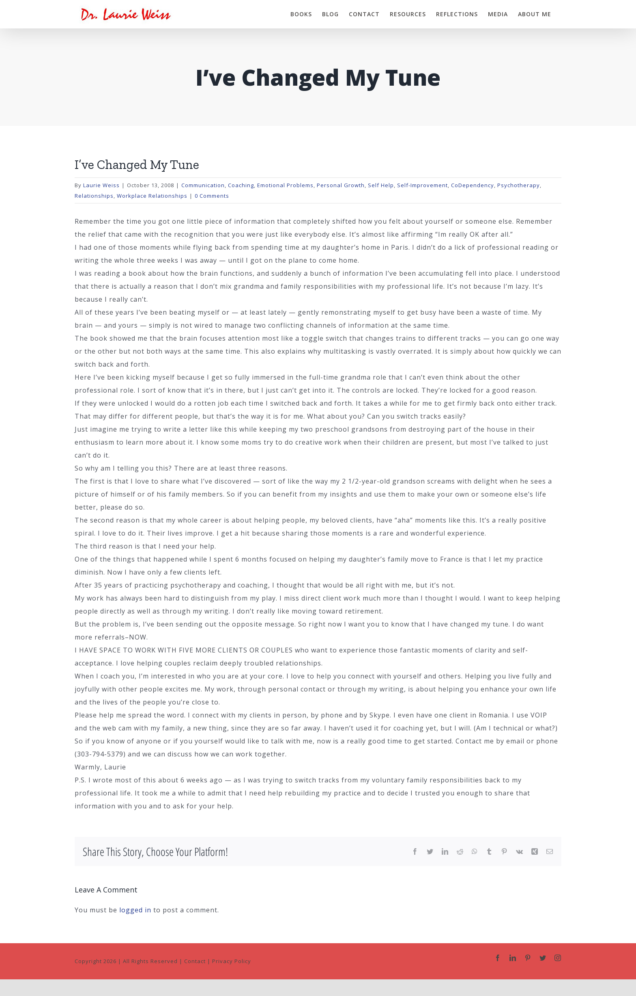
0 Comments (212, 195)
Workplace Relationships (152, 195)
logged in (135, 909)
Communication (203, 185)
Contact (195, 961)
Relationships (94, 195)
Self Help (381, 185)
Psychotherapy (518, 185)
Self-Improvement (422, 185)
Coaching (241, 185)
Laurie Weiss (101, 185)
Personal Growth (341, 185)
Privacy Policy (231, 961)
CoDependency (472, 185)
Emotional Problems (285, 185)
